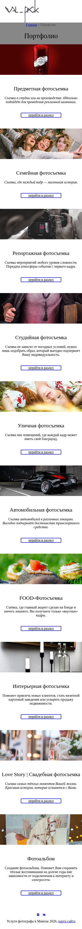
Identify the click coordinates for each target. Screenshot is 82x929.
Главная (31, 25)
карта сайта (66, 921)
